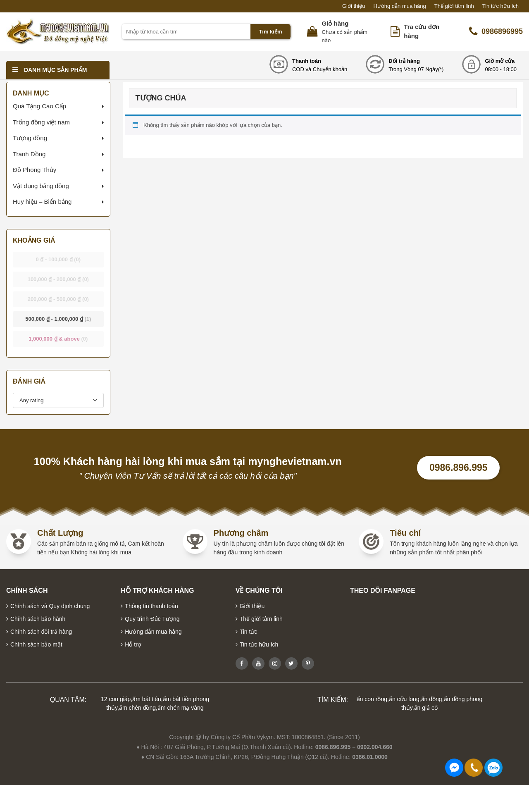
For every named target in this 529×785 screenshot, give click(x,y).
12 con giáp (116, 699)
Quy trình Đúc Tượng (152, 619)
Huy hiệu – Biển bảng (42, 201)
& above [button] (58, 339)
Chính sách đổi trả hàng (41, 631)
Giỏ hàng (335, 23)
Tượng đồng (30, 137)
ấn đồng (431, 699)
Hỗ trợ (133, 644)
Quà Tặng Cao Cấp (39, 106)
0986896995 (496, 31)
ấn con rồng (372, 699)
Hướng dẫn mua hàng (399, 6)
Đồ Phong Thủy (34, 169)
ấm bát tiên (146, 699)
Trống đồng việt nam (41, 122)
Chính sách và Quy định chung (50, 606)
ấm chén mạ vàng (180, 707)
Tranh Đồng (29, 153)
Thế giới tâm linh (454, 6)
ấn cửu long (404, 699)
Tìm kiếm (270, 32)
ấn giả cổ (426, 707)
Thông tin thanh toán (151, 606)
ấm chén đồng (137, 707)
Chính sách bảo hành (37, 619)
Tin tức (248, 631)
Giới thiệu (353, 6)
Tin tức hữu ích (500, 6)
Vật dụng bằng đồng (41, 185)
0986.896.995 (458, 467)
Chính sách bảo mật (36, 644)
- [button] (58, 259)
